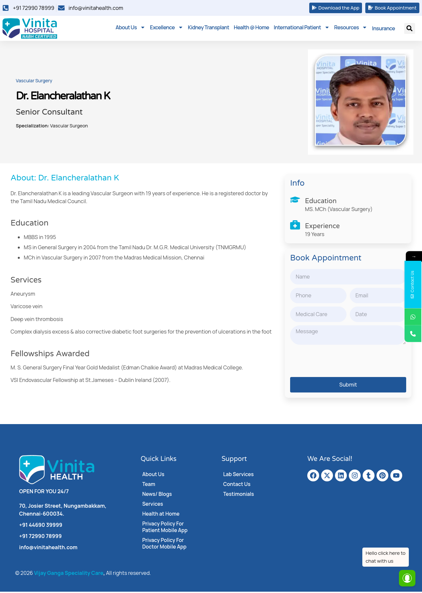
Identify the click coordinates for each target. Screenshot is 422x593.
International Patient (301, 28)
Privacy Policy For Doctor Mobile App (165, 545)
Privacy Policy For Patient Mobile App (165, 528)
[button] (409, 29)
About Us (130, 28)
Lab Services (239, 475)
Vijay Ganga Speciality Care (68, 574)
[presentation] (340, 362)
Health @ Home (251, 28)
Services (153, 505)
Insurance (383, 29)
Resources (351, 28)
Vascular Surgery (34, 82)
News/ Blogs (157, 495)
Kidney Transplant (208, 28)
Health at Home (161, 515)
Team (149, 485)
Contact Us (237, 485)
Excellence (166, 28)
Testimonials (239, 495)
